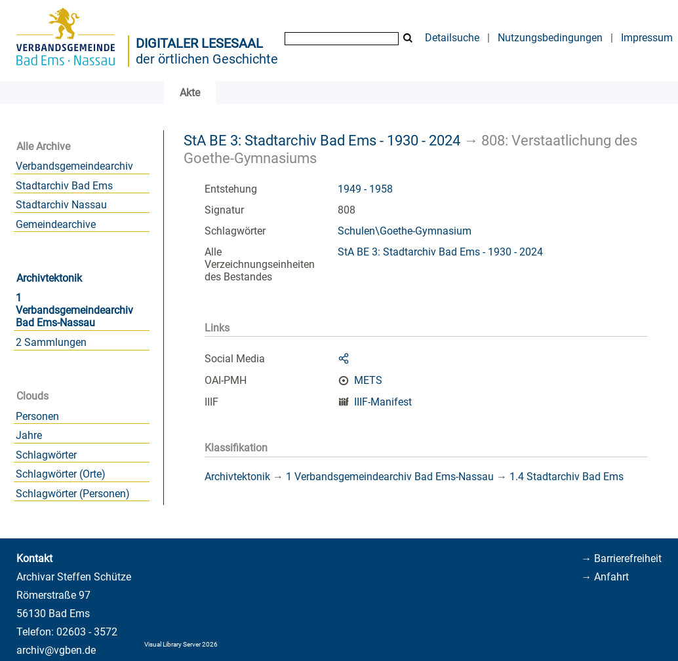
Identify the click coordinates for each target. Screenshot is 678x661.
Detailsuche (452, 37)
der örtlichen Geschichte (207, 59)
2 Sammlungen (51, 342)
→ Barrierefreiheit (621, 558)
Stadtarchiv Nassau (61, 204)
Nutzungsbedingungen (550, 37)
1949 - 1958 (365, 189)
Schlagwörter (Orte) (61, 474)
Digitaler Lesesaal (199, 43)
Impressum (647, 37)
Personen (37, 416)
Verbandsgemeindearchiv (74, 166)
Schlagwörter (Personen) (73, 493)
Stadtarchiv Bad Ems (64, 185)
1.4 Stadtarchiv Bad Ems (566, 476)
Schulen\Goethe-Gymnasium (404, 231)
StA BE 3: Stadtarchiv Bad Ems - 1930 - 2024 (322, 140)
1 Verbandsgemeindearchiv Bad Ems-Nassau (74, 310)
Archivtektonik (49, 278)
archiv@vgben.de (56, 650)
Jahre (29, 435)
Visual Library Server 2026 (181, 644)
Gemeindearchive (56, 224)
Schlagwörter (46, 455)
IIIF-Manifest (383, 402)
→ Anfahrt (605, 577)
